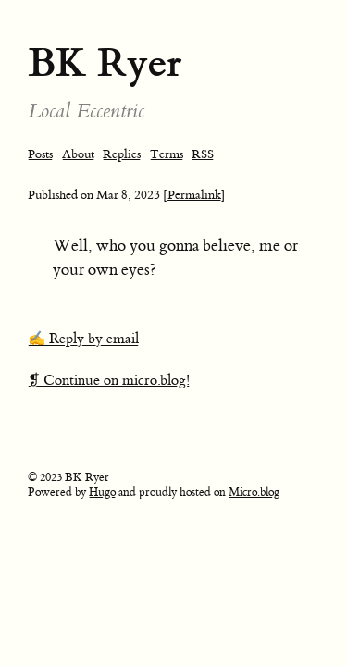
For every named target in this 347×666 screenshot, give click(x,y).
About (78, 154)
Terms (166, 154)
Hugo (102, 492)
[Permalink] (194, 195)
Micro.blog (254, 492)
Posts (40, 154)
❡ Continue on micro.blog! (109, 380)
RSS (203, 154)
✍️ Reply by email (83, 339)
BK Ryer (105, 62)
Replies (122, 154)
